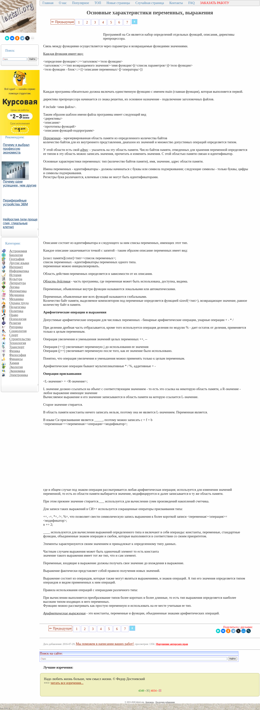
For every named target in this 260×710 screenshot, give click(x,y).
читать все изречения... (66, 683)
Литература (17, 283)
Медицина (16, 295)
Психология (17, 319)
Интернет (16, 267)
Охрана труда (19, 303)
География (16, 259)
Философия (17, 355)
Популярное (80, 3)
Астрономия (18, 251)
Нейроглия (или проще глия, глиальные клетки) (20, 223)
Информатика (19, 271)
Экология (16, 367)
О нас (63, 3)
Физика (14, 351)
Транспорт (16, 347)
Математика (18, 291)
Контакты (176, 3)
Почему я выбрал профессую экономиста (16, 148)
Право (13, 315)
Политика (16, 311)
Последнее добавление (165, 702)
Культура (15, 279)
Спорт (13, 335)
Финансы (16, 359)
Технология (17, 343)
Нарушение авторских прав (172, 644)
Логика (14, 287)
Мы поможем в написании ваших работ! (105, 644)
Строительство (20, 339)
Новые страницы (118, 3)
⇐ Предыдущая (62, 22)
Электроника (18, 375)
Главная (47, 3)
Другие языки (19, 263)
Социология (18, 331)
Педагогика (17, 307)
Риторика (16, 327)
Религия (15, 323)
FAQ (191, 3)
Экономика (17, 371)
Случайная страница (149, 3)
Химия (14, 363)
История (15, 275)
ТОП (98, 3)
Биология (16, 255)
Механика (16, 299)
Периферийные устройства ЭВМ (15, 202)
